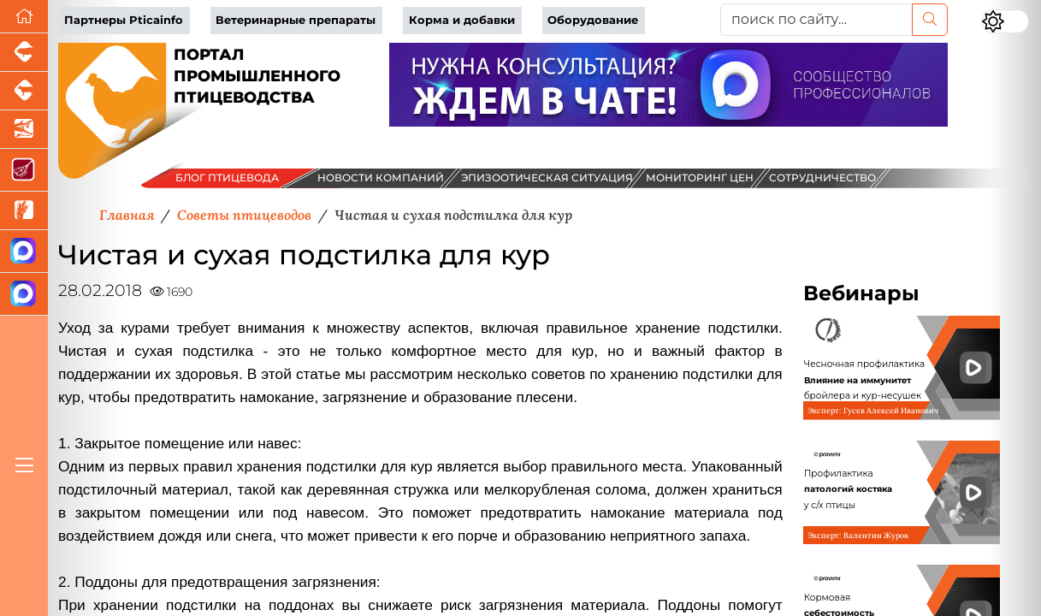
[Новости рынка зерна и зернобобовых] (24, 211)
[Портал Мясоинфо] (24, 170)
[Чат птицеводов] (24, 294)
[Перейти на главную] (24, 16)
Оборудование (592, 20)
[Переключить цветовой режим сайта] (1005, 21)
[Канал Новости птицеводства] (24, 251)
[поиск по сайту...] (816, 19)
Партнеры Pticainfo (123, 20)
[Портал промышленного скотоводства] (24, 91)
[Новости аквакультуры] (24, 129)
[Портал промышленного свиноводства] (24, 52)
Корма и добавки (462, 20)
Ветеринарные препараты (296, 20)
